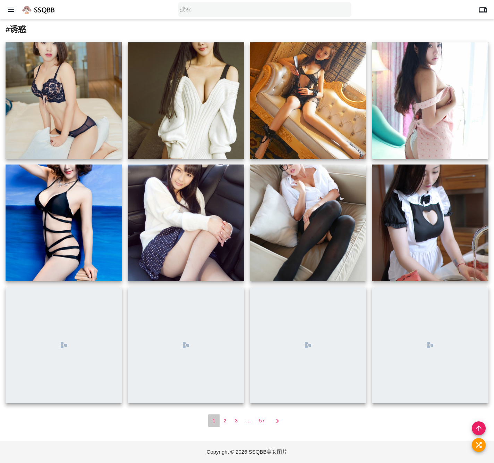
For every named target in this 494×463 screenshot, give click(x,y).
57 (262, 420)
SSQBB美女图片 (268, 452)
